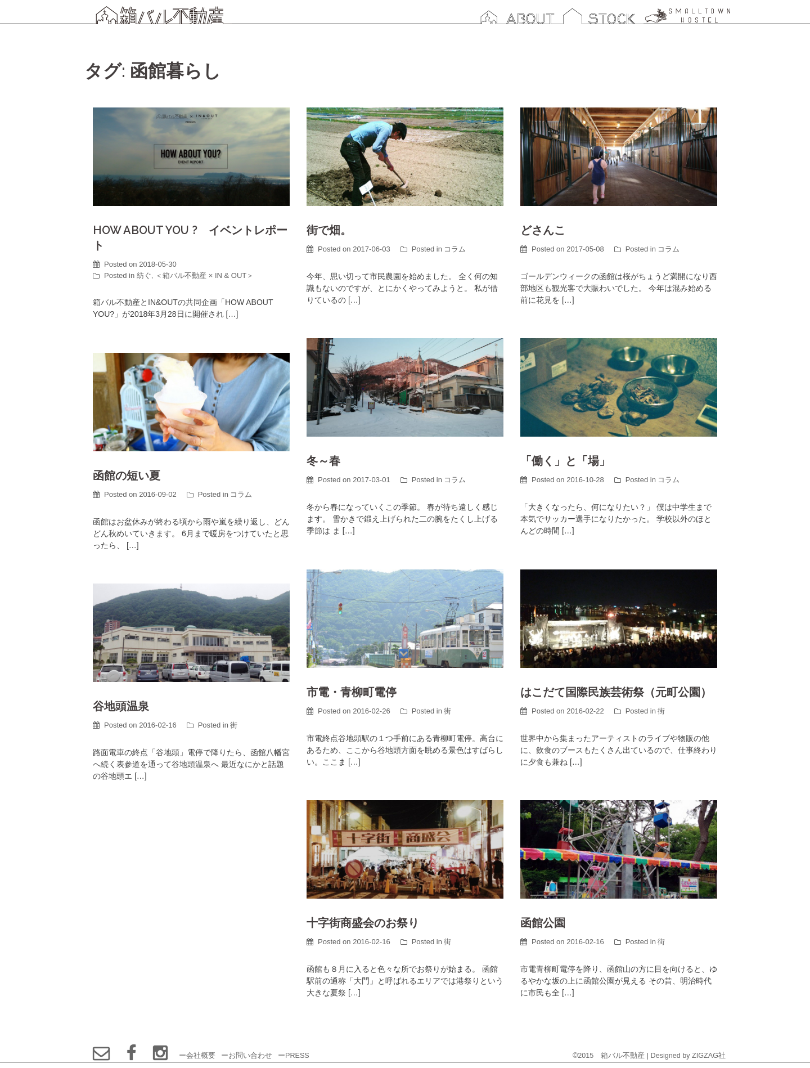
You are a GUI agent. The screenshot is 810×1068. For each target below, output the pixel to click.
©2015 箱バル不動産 (609, 1056)
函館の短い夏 (126, 475)
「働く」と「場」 (565, 461)
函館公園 (542, 923)
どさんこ (542, 230)
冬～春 (323, 461)
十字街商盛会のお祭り (363, 923)
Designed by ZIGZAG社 (688, 1056)
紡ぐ (144, 275)
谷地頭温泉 (121, 706)
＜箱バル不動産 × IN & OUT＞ (204, 275)
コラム (455, 249)
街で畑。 (329, 230)
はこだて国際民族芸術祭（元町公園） (616, 692)
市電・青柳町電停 (352, 692)
